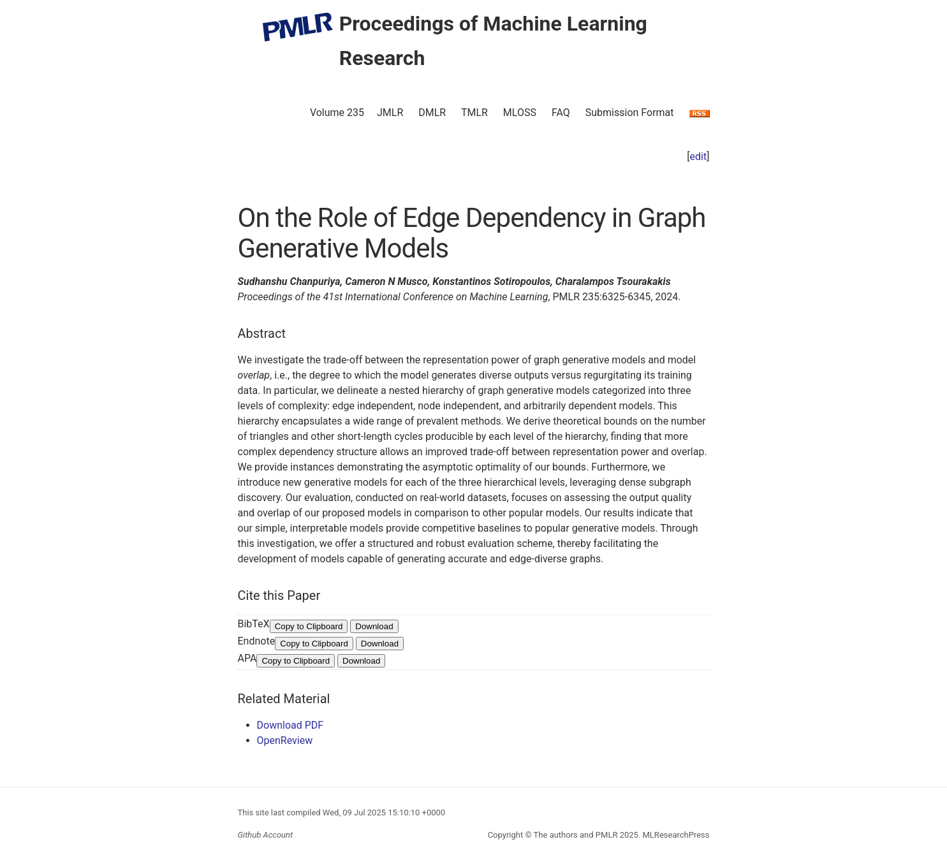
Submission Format (629, 112)
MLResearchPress (674, 835)
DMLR (432, 112)
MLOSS (519, 112)
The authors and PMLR (576, 835)
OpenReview (285, 740)
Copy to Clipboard (309, 626)
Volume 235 (337, 112)
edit (698, 156)
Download (374, 626)
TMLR (474, 112)
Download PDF (290, 725)
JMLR (390, 112)
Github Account (265, 835)
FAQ (561, 112)
